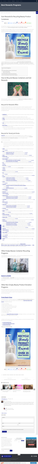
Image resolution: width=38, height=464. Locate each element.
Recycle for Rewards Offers (6, 71)
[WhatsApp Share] (28, 23)
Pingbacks (10, 398)
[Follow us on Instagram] (33, 456)
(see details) (26, 152)
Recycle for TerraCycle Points (6, 72)
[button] (19, 463)
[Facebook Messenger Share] (10, 23)
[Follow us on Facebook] (31, 456)
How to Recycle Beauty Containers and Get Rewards (9, 70)
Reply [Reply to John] (4, 406)
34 (34, 12)
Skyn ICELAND (21, 245)
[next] (34, 389)
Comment (3, 417)
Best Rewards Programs (11, 5)
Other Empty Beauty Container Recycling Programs (9, 73)
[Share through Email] (6, 23)
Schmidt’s (17, 245)
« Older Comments (4, 413)
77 (21, 385)
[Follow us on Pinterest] (34, 456)
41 (11, 385)
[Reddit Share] (24, 23)
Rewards (9, 12)
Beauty (2, 12)
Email (19, 423)
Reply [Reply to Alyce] (6, 410)
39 (32, 385)
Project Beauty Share (6, 297)
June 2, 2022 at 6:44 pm (10, 408)
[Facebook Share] (15, 23)
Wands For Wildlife (6, 276)
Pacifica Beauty (12, 245)
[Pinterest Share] (20, 23)
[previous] (1, 389)
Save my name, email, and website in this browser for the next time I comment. (13, 429)
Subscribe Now (22, 440)
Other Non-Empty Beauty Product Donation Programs (9, 74)
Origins (8, 245)
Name (3, 423)
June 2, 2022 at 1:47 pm (8, 401)
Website (3, 426)
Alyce (2, 21)
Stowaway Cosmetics (27, 245)
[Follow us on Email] (36, 456)
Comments (4, 398)
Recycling (5, 12)
